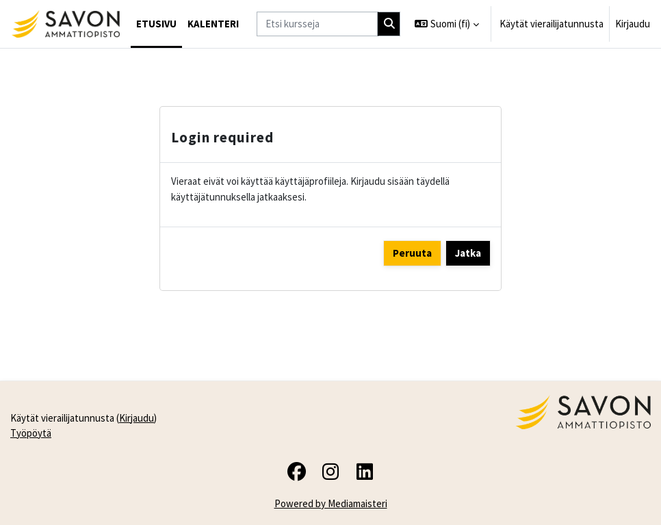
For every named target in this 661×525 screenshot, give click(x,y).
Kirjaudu (632, 23)
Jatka (468, 252)
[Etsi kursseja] (317, 24)
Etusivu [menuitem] (156, 23)
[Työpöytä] (65, 24)
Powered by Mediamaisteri (330, 503)
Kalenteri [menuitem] (213, 23)
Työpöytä (30, 432)
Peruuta (412, 252)
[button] (447, 24)
